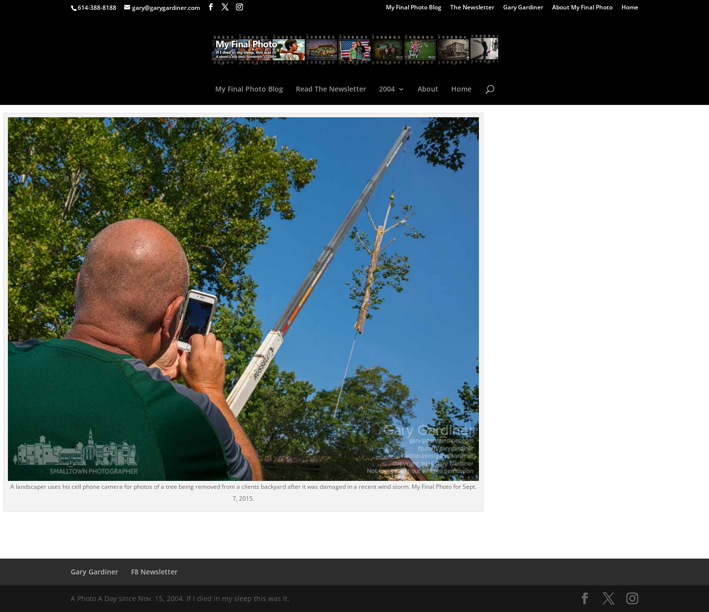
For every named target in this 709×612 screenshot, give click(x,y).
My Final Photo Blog (413, 7)
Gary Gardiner (523, 7)
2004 (387, 90)
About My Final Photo (582, 7)
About (428, 90)
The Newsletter (472, 7)
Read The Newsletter (331, 90)
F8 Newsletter (154, 571)
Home (629, 7)
